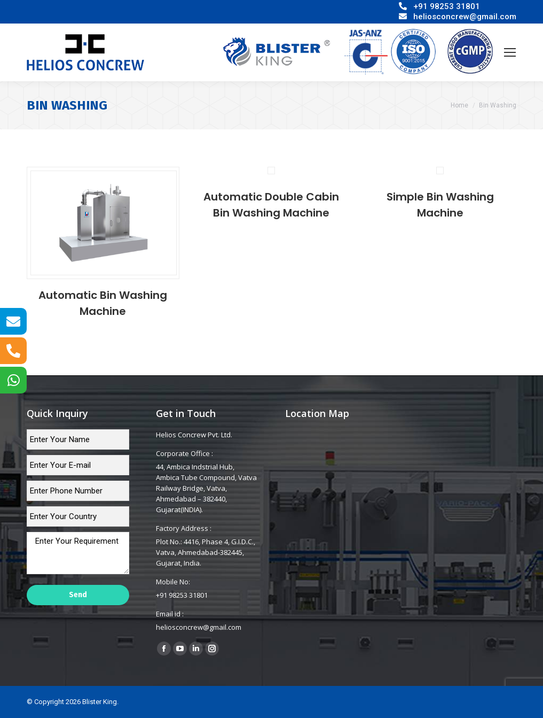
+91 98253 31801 (446, 6)
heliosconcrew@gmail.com (464, 16)
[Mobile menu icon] (509, 52)
